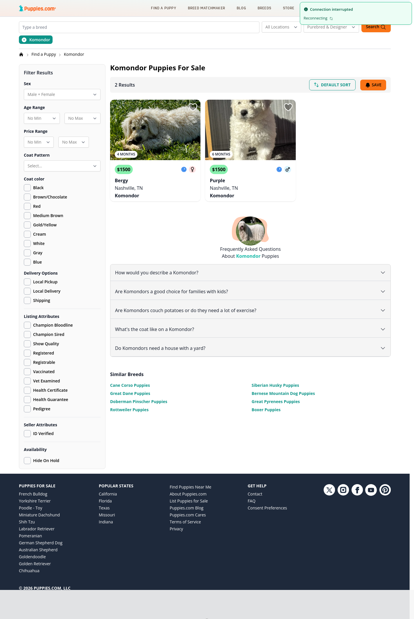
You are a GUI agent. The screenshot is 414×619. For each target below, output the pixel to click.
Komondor (74, 54)
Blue (37, 262)
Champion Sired (44, 334)
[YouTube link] (371, 531)
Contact (255, 494)
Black (38, 187)
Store (288, 8)
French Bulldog (33, 494)
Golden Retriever (35, 563)
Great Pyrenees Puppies (276, 400)
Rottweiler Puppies (129, 408)
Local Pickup (41, 281)
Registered (39, 353)
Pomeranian (30, 536)
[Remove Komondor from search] (36, 39)
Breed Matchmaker (206, 8)
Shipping (37, 300)
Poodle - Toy (30, 508)
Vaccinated (39, 371)
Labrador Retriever (37, 529)
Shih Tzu (27, 522)
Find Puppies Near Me (190, 487)
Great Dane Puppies (130, 392)
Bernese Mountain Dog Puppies (283, 392)
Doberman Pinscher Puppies (138, 400)
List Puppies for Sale (189, 501)
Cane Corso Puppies (130, 384)
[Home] (22, 54)
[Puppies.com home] (37, 8)
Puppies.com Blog (186, 508)
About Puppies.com (188, 494)
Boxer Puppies (266, 408)
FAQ (251, 501)
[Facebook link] (357, 531)
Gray (37, 252)
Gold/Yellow (45, 225)
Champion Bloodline (48, 325)
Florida (105, 501)
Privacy (176, 529)
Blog (241, 8)
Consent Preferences (267, 508)
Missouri (107, 515)
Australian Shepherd (38, 549)
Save (373, 85)
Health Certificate (46, 390)
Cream (39, 234)
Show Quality (41, 343)
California (108, 494)
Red (37, 206)
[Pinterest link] (385, 531)
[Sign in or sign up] (193, 107)
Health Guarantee (46, 399)
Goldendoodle (32, 556)
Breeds (264, 8)
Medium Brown (48, 215)
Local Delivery (42, 291)
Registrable (39, 362)
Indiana (106, 522)
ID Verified (39, 433)
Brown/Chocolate (50, 197)
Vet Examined (42, 381)
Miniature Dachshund (39, 515)
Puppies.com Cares (188, 515)
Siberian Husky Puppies (275, 384)
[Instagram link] (343, 531)
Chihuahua (29, 570)
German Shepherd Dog (40, 542)
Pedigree (37, 408)
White (39, 243)
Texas (104, 508)
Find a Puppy (163, 8)
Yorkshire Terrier (35, 501)
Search (376, 27)
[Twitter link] (329, 531)
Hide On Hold (41, 460)
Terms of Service (185, 522)
